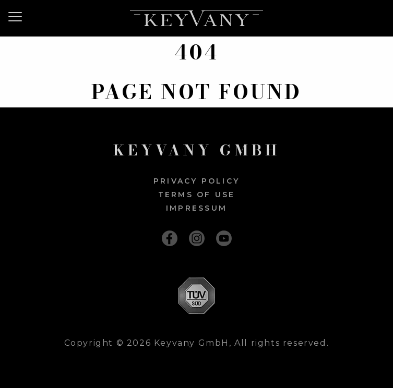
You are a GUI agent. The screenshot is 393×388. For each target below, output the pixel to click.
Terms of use (196, 194)
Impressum (196, 208)
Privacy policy (196, 181)
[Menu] (18, 16)
